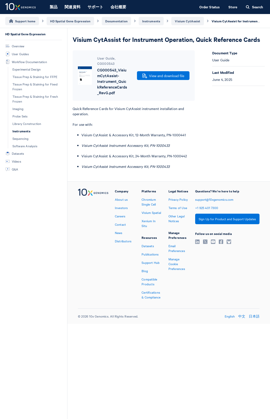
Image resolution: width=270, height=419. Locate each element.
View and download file (163, 75)
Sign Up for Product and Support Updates (227, 219)
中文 (241, 316)
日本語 (254, 316)
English (230, 316)
